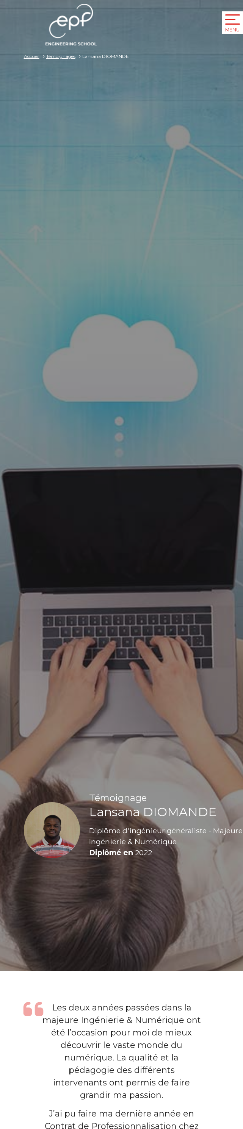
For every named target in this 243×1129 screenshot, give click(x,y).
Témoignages (60, 56)
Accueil (31, 56)
